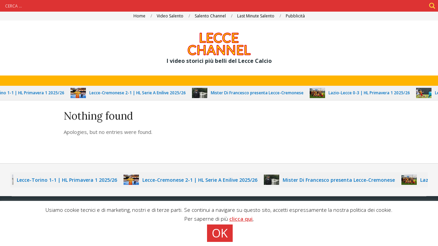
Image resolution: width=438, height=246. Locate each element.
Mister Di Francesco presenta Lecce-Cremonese (260, 93)
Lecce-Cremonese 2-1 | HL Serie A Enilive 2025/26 (141, 93)
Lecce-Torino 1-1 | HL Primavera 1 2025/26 (70, 180)
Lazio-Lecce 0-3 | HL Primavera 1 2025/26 (372, 93)
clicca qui (241, 218)
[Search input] (215, 6)
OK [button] (220, 233)
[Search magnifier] (432, 6)
